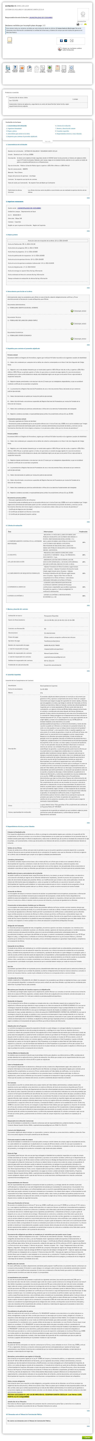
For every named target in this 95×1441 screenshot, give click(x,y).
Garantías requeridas (63, 131)
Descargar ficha (81, 21)
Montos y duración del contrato (66, 128)
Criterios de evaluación (63, 126)
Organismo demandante (15, 128)
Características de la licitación (17, 126)
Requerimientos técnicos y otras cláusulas (69, 134)
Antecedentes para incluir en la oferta (18, 134)
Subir (88, 197)
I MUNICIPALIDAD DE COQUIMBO (41, 17)
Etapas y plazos (12, 131)
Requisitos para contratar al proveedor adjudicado (22, 136)
